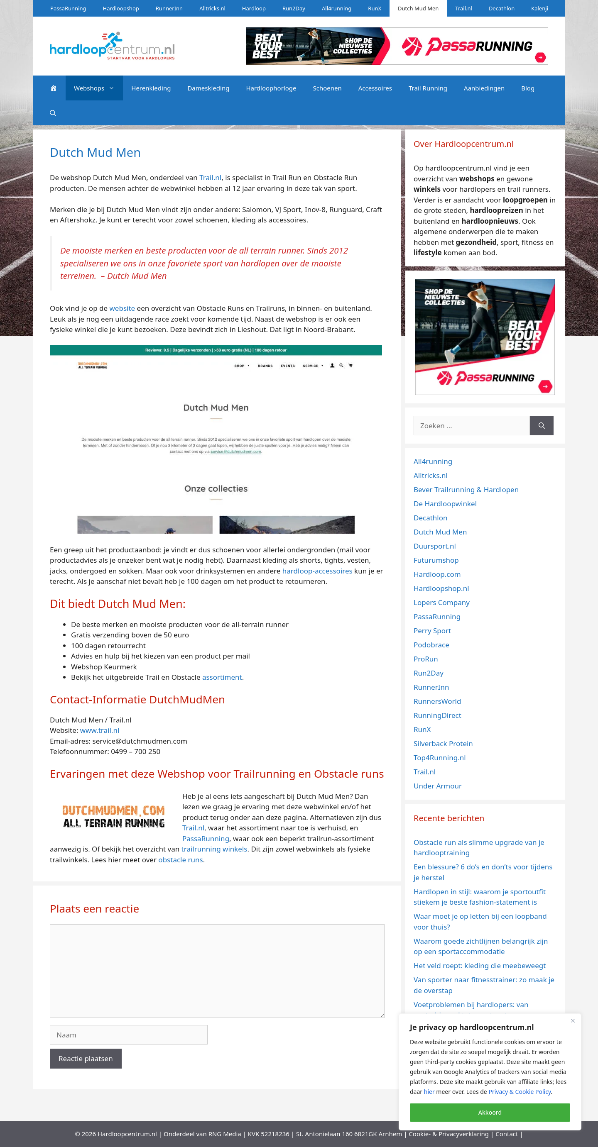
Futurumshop (436, 560)
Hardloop (254, 8)
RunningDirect (437, 715)
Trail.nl (463, 8)
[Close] (573, 1020)
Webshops (98, 88)
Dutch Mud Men (418, 8)
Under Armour (438, 786)
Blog (527, 88)
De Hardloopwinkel (445, 503)
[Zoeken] (542, 426)
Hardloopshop (121, 8)
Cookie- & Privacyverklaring (449, 1134)
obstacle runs (180, 859)
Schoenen (327, 88)
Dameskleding (208, 88)
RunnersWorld (437, 701)
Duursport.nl (435, 546)
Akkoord (490, 1112)
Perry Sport (432, 630)
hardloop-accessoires (317, 571)
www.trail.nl (100, 730)
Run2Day (293, 8)
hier (429, 1092)
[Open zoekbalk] (53, 112)
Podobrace (431, 644)
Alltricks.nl (212, 8)
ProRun (426, 659)
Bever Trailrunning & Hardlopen (466, 489)
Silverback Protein (443, 743)
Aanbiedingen (484, 88)
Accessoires (375, 88)
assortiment (222, 677)
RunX (374, 8)
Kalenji (539, 8)
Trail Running (428, 88)
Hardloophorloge (271, 88)
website (122, 308)
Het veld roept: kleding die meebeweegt (480, 965)
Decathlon (502, 8)
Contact (506, 1134)
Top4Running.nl (440, 757)
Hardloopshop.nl (441, 588)
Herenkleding (151, 88)
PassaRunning (68, 8)
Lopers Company (442, 602)
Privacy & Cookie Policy (519, 1092)
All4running (336, 8)
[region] (490, 1071)
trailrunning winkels (214, 849)
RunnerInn (169, 8)
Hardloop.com (437, 574)
